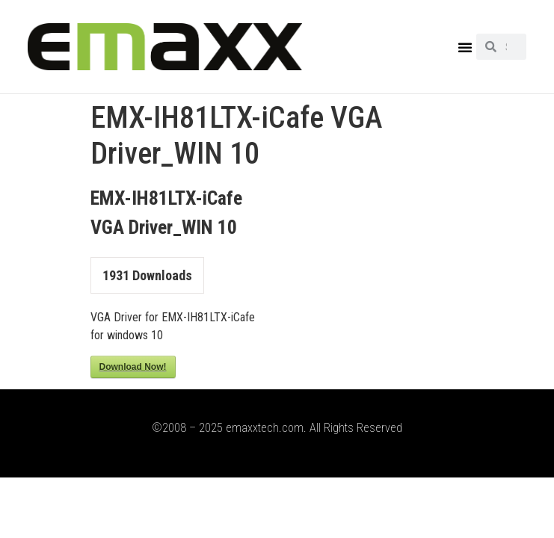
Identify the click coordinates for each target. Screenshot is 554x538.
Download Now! (133, 367)
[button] (465, 47)
